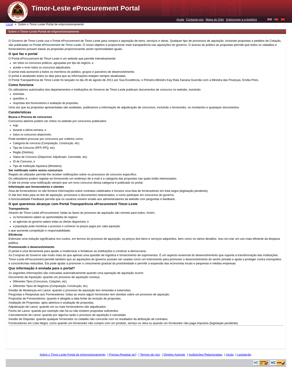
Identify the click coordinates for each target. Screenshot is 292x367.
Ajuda (180, 19)
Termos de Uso (150, 354)
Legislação (244, 354)
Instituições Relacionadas (205, 354)
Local (9, 24)
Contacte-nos (194, 19)
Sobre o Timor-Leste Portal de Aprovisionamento (51, 24)
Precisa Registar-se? (123, 354)
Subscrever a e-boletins (241, 19)
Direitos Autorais (174, 354)
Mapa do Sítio (215, 19)
